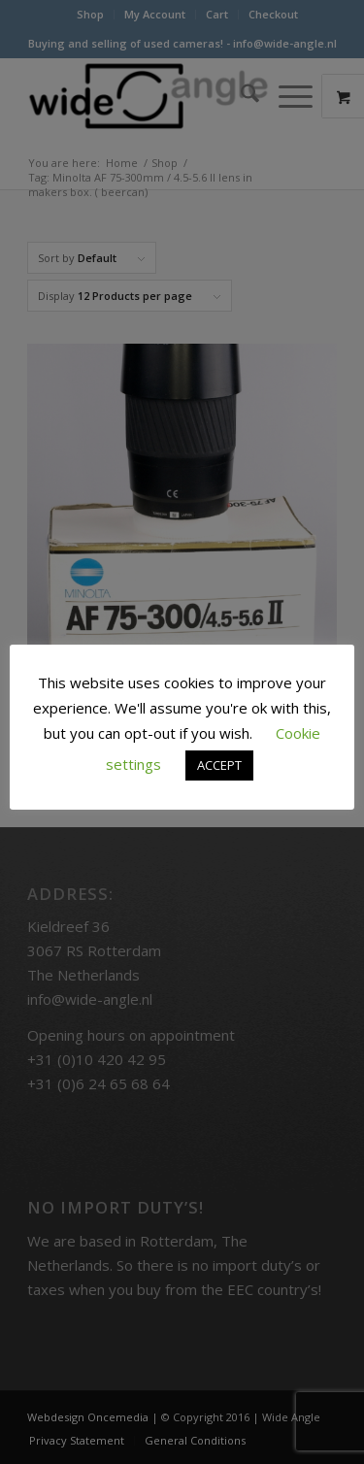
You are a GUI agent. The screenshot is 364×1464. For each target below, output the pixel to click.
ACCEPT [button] (219, 765)
